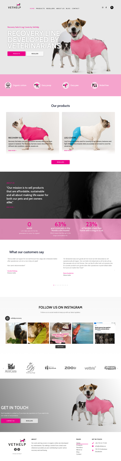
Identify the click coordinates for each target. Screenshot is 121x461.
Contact (76, 8)
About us (60, 8)
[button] (111, 7)
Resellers (50, 8)
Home (32, 8)
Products (40, 8)
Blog (68, 8)
